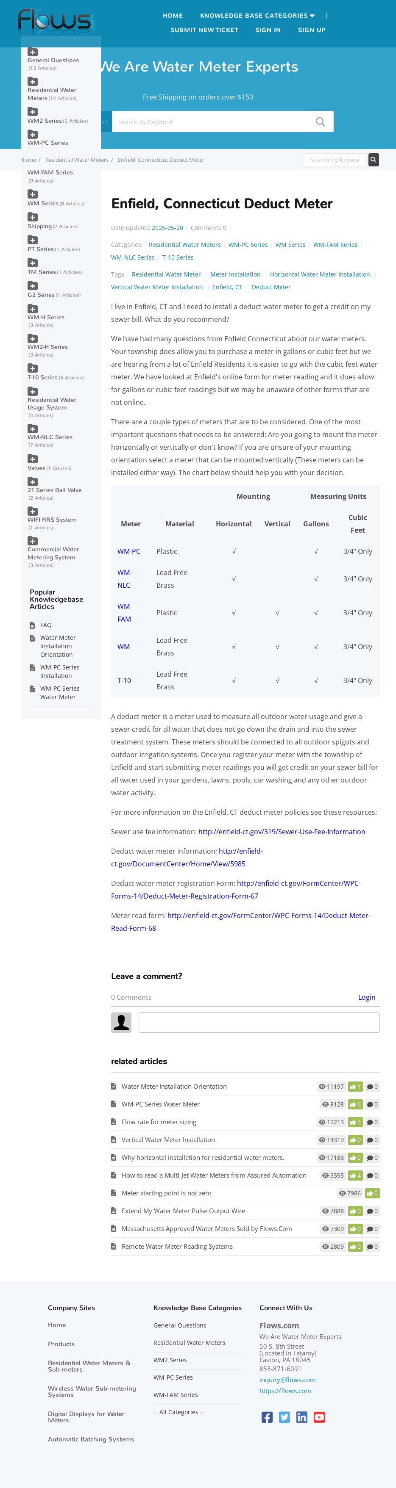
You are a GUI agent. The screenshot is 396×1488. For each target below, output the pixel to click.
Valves (36, 468)
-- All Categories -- (178, 1412)
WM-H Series (46, 317)
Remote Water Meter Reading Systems (177, 1246)
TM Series (42, 272)
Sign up (312, 30)
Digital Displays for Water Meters (86, 1417)
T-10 (124, 680)
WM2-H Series (48, 347)
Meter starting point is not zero (167, 1193)
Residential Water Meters (77, 159)
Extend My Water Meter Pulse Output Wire (183, 1210)
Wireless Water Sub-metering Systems (92, 1391)
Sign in (268, 30)
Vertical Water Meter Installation (158, 287)
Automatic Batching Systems (91, 1439)
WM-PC (128, 551)
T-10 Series (178, 257)
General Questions (53, 60)
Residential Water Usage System (52, 404)
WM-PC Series (248, 245)
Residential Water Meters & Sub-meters (89, 1366)
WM (123, 646)
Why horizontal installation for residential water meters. (203, 1157)
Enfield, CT (228, 287)
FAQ (46, 625)
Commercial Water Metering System (53, 553)
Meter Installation (236, 274)
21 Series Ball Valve (55, 490)
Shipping (40, 226)
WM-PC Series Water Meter (161, 1104)
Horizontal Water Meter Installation (321, 274)
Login (367, 997)
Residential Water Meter (167, 274)
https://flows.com (285, 1390)
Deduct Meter (271, 287)
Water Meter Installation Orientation (174, 1086)
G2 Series (41, 295)
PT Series (41, 249)
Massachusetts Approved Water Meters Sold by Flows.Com (207, 1228)
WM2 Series (45, 121)
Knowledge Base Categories (254, 16)
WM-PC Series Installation (60, 671)
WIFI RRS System (52, 520)
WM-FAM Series (335, 245)
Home (173, 16)
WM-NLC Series (133, 257)
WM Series (291, 245)
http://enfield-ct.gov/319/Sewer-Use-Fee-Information (281, 831)
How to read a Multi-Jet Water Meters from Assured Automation (214, 1175)
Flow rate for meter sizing (159, 1121)
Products (61, 1344)
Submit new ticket (204, 30)
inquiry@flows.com (287, 1379)
